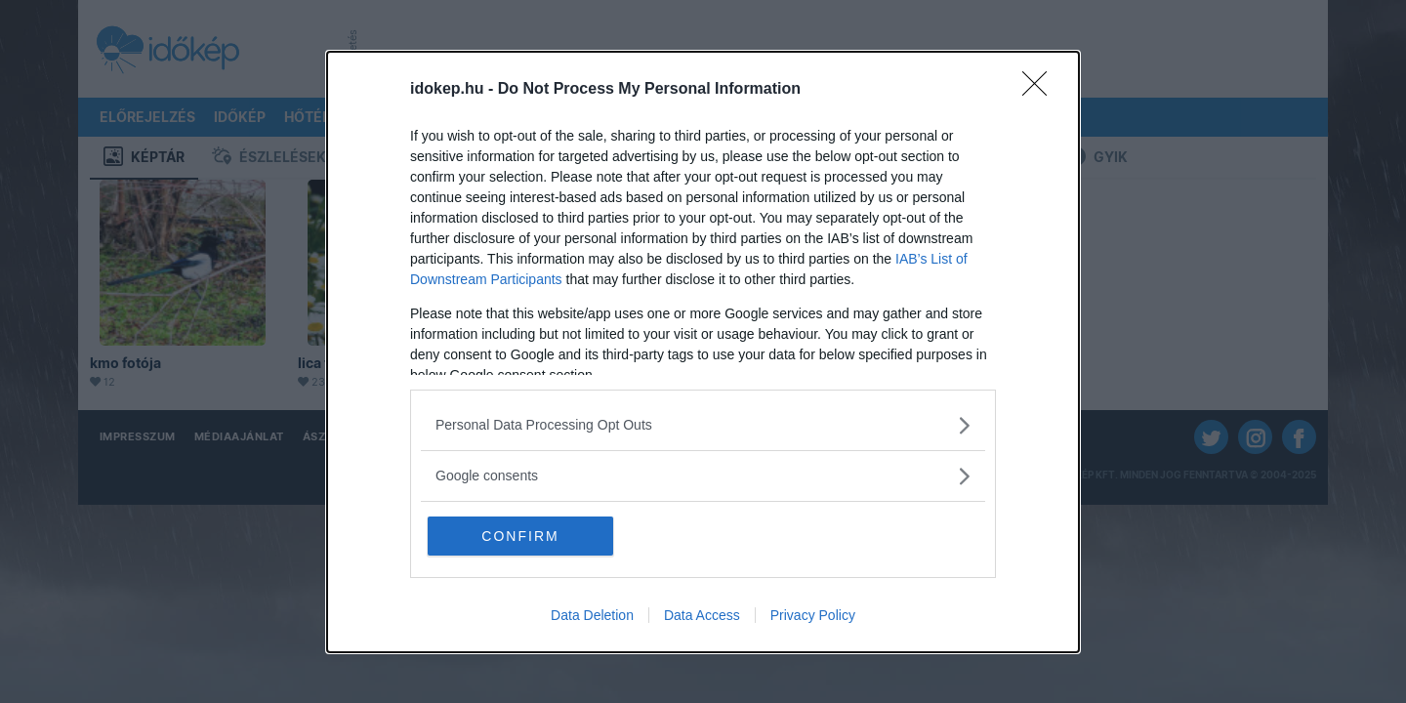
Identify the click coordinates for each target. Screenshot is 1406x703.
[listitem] (703, 425)
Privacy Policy (812, 615)
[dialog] (703, 352)
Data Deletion (592, 615)
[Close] (1040, 89)
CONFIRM (519, 536)
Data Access (702, 615)
